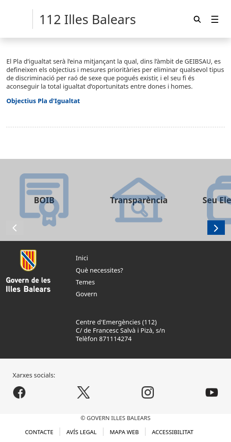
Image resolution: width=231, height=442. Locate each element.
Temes (85, 282)
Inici (82, 258)
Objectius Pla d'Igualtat (43, 101)
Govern (86, 294)
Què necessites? (99, 270)
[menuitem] (215, 19)
